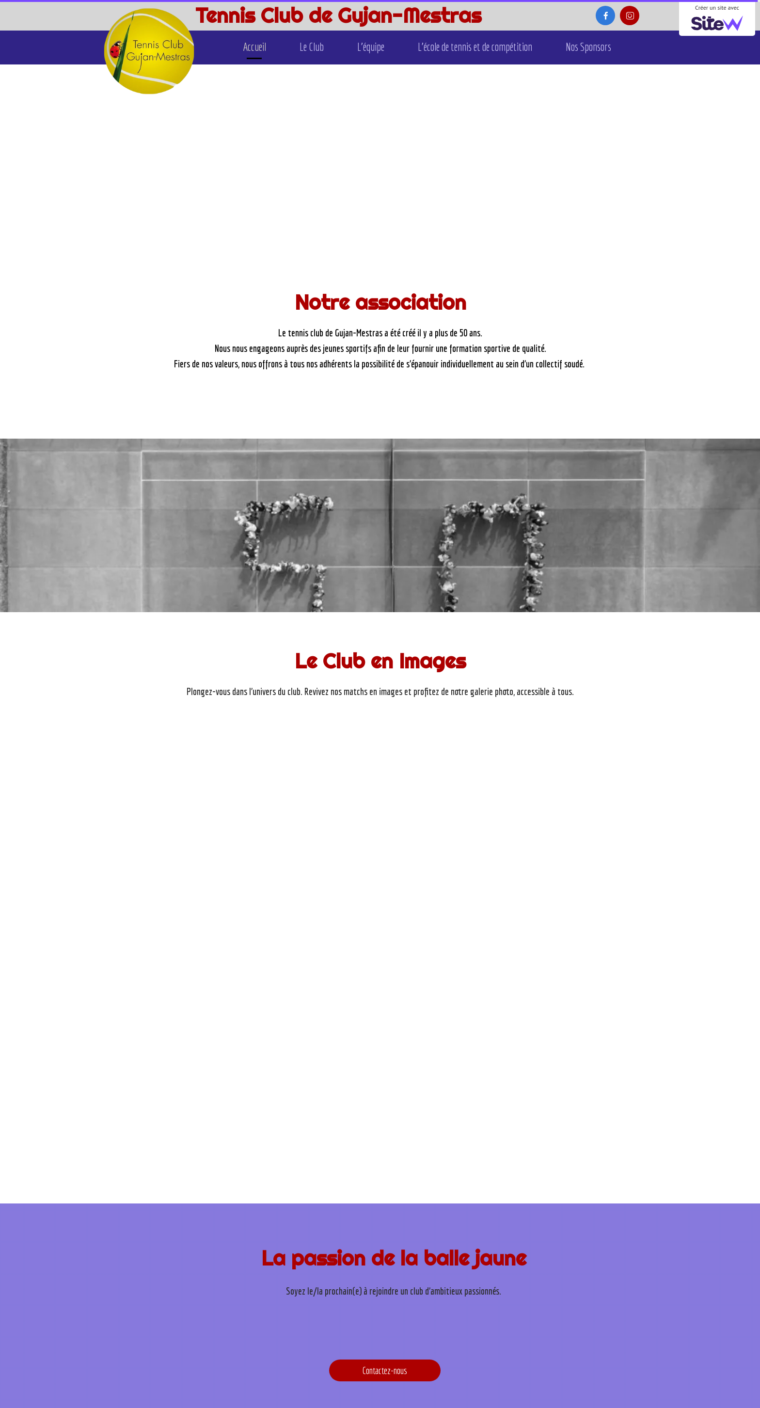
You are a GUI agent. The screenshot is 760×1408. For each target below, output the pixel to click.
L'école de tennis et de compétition (475, 46)
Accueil (254, 46)
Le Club (312, 46)
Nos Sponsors (588, 46)
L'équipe (370, 46)
